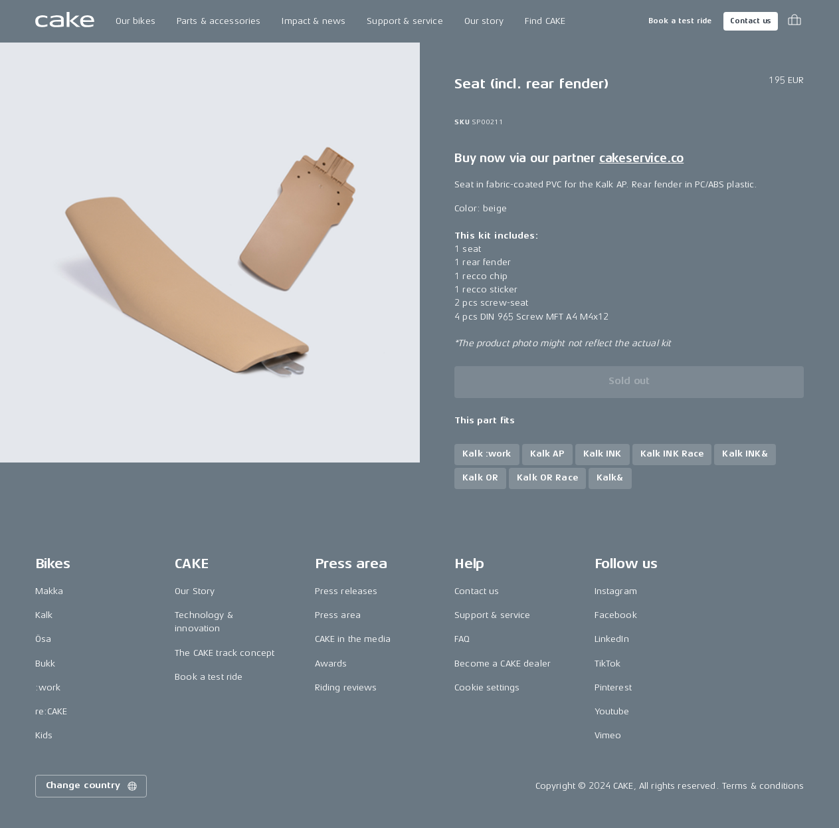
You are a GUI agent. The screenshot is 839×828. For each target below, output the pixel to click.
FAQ (462, 639)
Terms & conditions (763, 786)
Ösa (43, 639)
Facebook (616, 615)
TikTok (608, 664)
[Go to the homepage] (64, 21)
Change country (92, 786)
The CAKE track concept (224, 653)
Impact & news (313, 21)
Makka (49, 591)
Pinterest (613, 687)
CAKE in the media (353, 639)
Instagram (616, 591)
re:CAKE (51, 711)
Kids (44, 735)
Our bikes (135, 21)
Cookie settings (486, 687)
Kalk (44, 615)
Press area (338, 615)
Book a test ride (679, 21)
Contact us (750, 21)
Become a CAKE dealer (502, 664)
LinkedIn (612, 639)
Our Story (195, 591)
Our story (484, 21)
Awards (331, 664)
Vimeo (608, 735)
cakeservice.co (641, 158)
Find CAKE (545, 21)
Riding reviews (346, 687)
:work (48, 687)
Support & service (404, 21)
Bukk (45, 664)
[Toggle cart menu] (794, 21)
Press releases (346, 591)
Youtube (612, 711)
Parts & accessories (219, 21)
